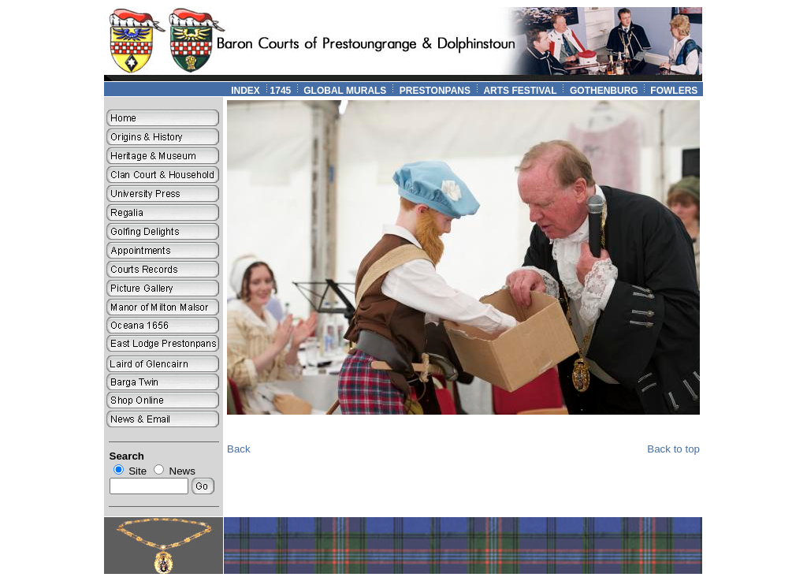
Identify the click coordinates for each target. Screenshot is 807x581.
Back (239, 449)
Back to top (673, 449)
